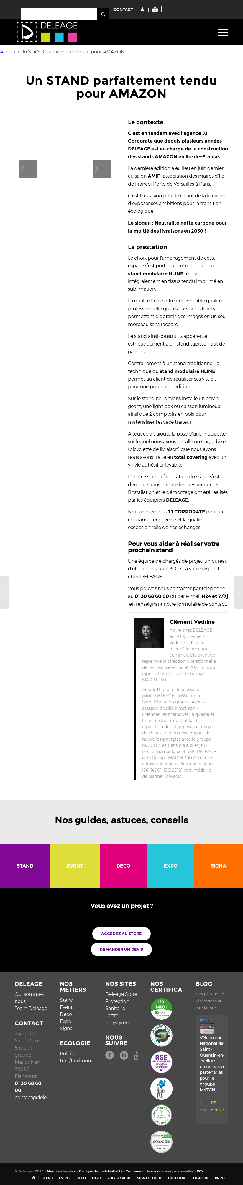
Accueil (8, 52)
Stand (66, 1000)
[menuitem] (221, 32)
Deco (66, 1014)
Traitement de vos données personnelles (159, 1171)
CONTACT (123, 9)
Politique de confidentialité (100, 1171)
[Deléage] (47, 33)
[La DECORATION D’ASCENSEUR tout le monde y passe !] (4, 592)
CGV (200, 1171)
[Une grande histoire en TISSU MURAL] (238, 592)
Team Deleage (31, 1008)
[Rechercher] (65, 14)
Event (66, 1007)
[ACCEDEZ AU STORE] (121, 933)
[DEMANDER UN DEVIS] (121, 949)
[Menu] (221, 32)
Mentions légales (61, 1171)
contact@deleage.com (40, 1097)
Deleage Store (121, 994)
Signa (66, 1028)
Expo (65, 1021)
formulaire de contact (201, 604)
